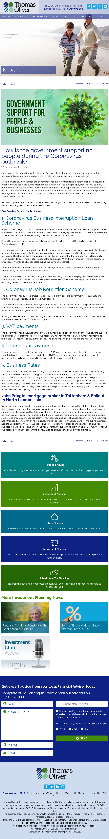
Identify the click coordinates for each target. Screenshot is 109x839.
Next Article (101, 83)
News (74, 16)
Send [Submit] (84, 738)
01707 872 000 (75, 9)
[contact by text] (82, 729)
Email (73, 728)
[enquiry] (27, 724)
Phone (60, 728)
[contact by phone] (57, 729)
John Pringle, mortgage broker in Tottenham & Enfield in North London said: (52, 397)
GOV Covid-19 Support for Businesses (21, 211)
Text (84, 728)
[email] (27, 753)
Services (6, 16)
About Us (85, 16)
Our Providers (60, 16)
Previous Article (84, 83)
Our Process (21, 16)
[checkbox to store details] (57, 711)
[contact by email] (70, 729)
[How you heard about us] (82, 704)
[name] (27, 704)
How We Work (40, 16)
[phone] (27, 745)
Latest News (8, 84)
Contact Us (100, 16)
